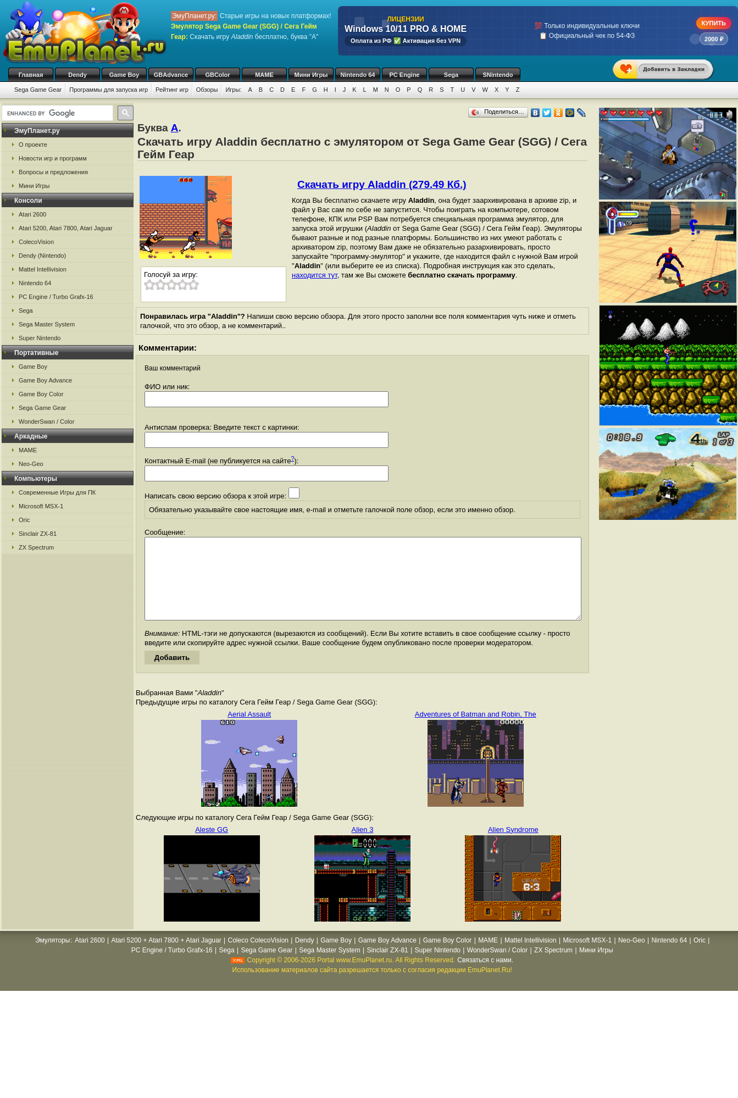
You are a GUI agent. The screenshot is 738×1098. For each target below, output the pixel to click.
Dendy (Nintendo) (42, 255)
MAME (264, 74)
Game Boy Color (41, 394)
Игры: (233, 89)
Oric (24, 520)
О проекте (33, 144)
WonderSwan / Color (46, 421)
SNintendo (498, 74)
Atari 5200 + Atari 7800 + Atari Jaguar (166, 957)
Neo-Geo (31, 464)
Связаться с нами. (485, 976)
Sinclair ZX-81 (38, 533)
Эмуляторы (52, 957)
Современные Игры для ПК (57, 492)
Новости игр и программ (53, 158)
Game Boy (124, 74)
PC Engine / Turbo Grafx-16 (56, 296)
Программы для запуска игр (108, 89)
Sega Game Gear (38, 89)
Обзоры (207, 89)
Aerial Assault (249, 731)
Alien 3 (363, 846)
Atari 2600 (32, 214)
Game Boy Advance (45, 380)
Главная (31, 74)
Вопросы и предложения (53, 172)
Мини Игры (311, 74)
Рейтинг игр (172, 89)
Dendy (77, 74)
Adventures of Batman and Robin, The (475, 731)
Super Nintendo (39, 338)
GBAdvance (171, 74)
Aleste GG (211, 846)
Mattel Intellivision (42, 269)
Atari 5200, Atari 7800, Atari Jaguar (66, 228)
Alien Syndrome (513, 846)
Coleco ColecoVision (257, 957)
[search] (56, 113)
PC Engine (404, 74)
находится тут (314, 275)
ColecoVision (36, 242)
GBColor (217, 74)
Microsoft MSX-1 (41, 506)
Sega (451, 74)
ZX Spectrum (36, 547)
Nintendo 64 (358, 74)
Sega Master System (47, 324)
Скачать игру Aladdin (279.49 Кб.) (382, 184)
